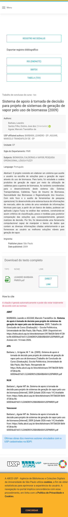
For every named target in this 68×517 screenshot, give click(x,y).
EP (13, 145)
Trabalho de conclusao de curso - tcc (19, 95)
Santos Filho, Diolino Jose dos (28, 126)
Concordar (32, 510)
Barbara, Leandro (16, 123)
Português (18, 167)
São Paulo (28, 243)
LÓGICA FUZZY (26, 160)
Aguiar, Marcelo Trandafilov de (22, 129)
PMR (28, 151)
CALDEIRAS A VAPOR (34, 157)
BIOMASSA (18, 157)
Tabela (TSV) (34, 78)
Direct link (48, 282)
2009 (25, 246)
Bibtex (34, 69)
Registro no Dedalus (34, 38)
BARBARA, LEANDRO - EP (37, 135)
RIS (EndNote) (34, 61)
